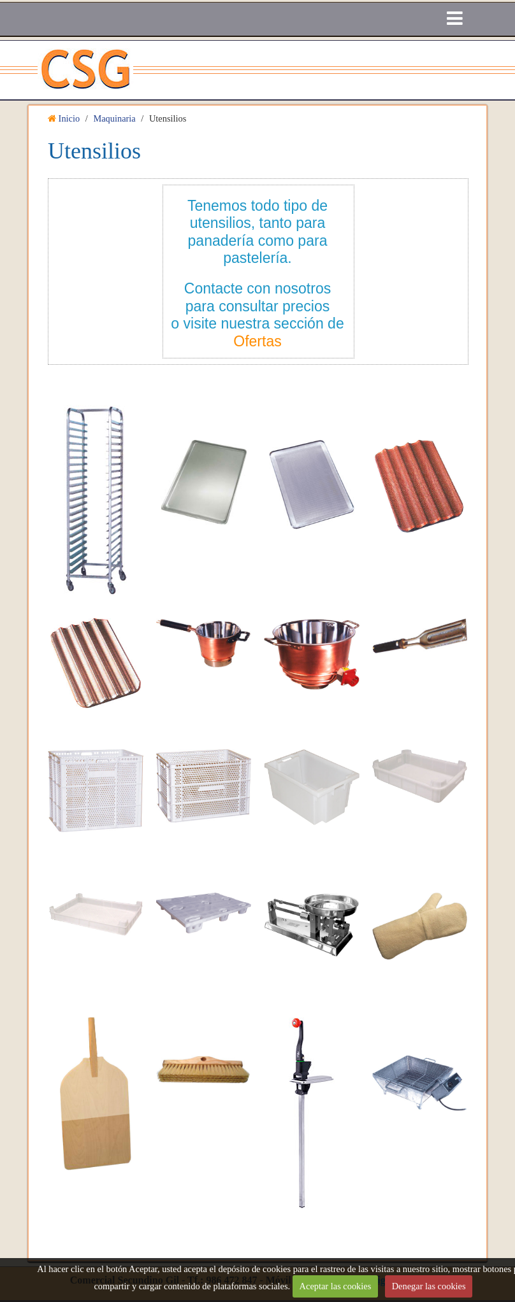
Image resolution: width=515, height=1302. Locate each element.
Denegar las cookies (429, 1286)
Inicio (69, 118)
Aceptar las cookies (336, 1286)
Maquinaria (114, 118)
